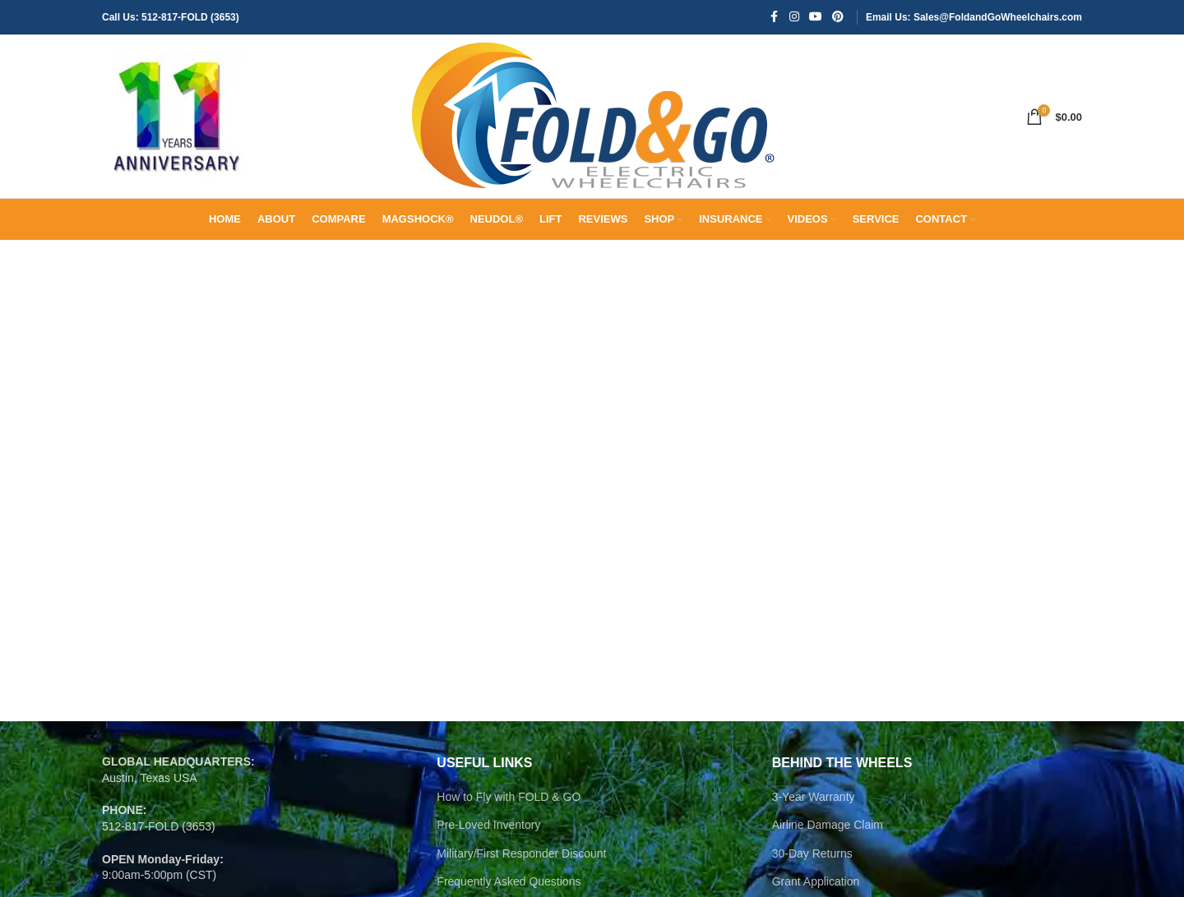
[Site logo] (176, 115)
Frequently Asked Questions (508, 882)
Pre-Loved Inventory (488, 825)
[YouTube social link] (815, 18)
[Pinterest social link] (838, 18)
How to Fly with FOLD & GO (508, 796)
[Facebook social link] (774, 18)
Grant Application (816, 882)
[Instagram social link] (794, 18)
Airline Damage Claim (827, 825)
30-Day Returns (812, 854)
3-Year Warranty (813, 796)
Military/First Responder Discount (521, 854)
